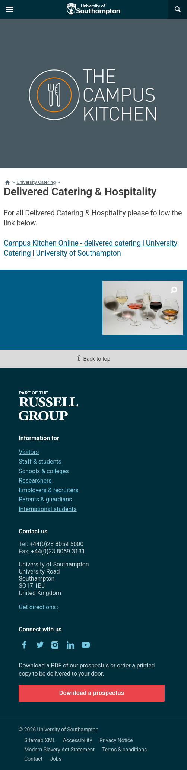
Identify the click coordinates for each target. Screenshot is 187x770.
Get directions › (39, 607)
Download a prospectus (91, 692)
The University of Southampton (93, 9)
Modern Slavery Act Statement (59, 750)
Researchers (35, 480)
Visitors (29, 451)
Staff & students (40, 461)
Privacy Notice (116, 740)
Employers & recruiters (48, 490)
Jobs (55, 759)
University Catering (36, 182)
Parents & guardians (45, 499)
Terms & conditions (124, 750)
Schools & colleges (44, 471)
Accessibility (77, 740)
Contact (33, 759)
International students (48, 509)
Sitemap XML (40, 740)
